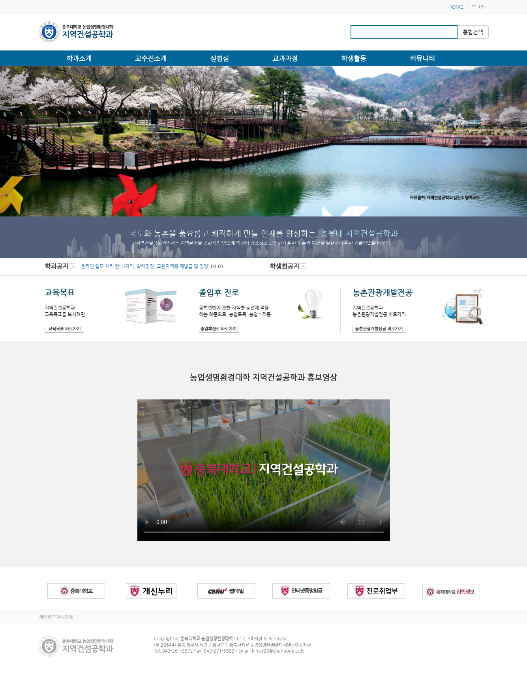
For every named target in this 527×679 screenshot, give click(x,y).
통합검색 (473, 32)
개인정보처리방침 (56, 616)
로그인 (478, 6)
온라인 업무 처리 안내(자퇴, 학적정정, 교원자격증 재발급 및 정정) (145, 266)
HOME (455, 6)
